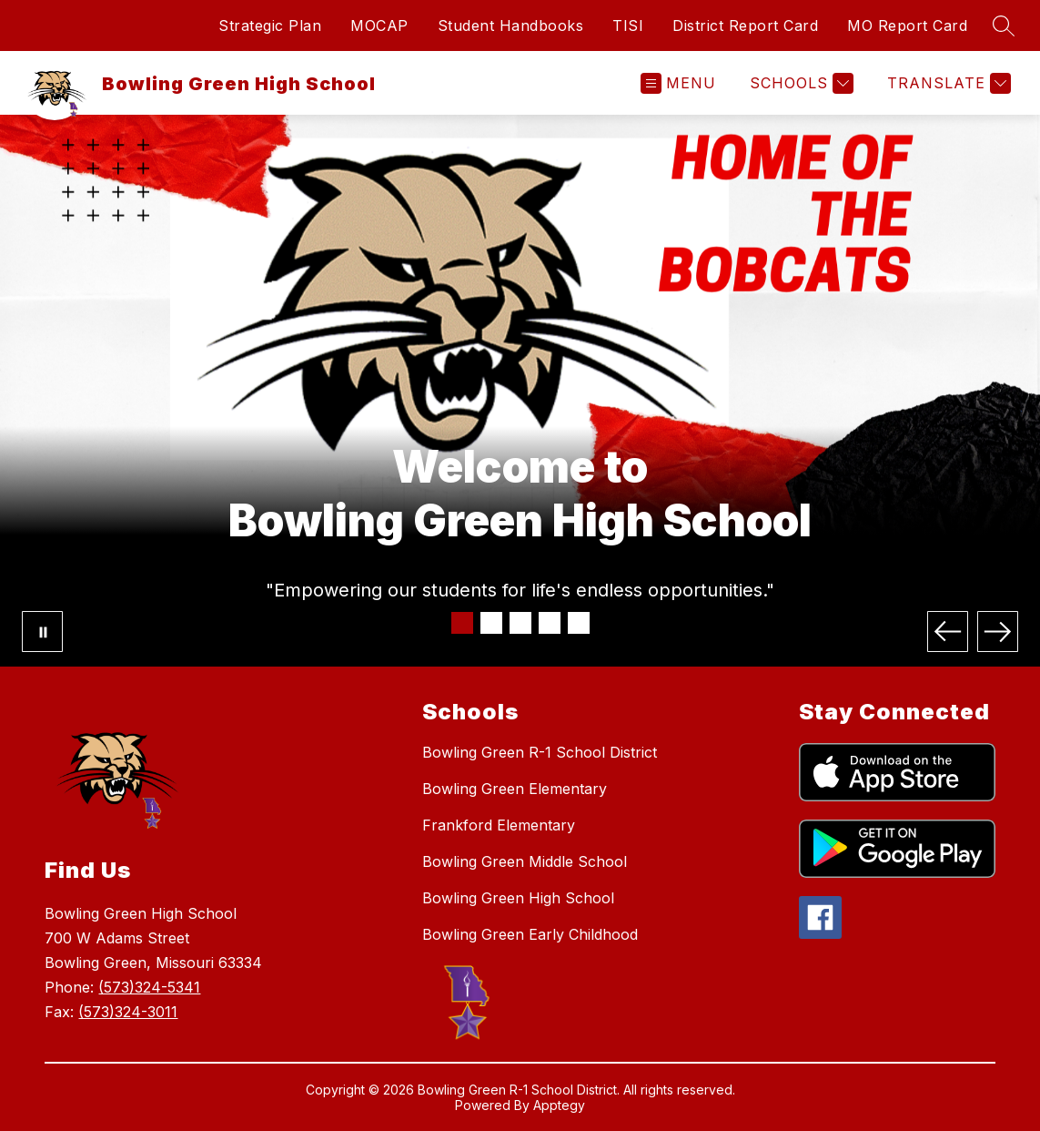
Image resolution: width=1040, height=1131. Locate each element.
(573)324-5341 (149, 987)
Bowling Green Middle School (524, 861)
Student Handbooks (511, 25)
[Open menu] (678, 83)
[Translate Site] (947, 83)
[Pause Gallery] (42, 631)
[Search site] (1004, 25)
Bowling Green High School (518, 898)
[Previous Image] (947, 631)
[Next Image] (997, 631)
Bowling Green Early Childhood (530, 934)
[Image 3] (520, 623)
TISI (627, 25)
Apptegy (559, 1105)
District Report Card (745, 25)
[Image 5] (579, 623)
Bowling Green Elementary (514, 788)
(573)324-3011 (127, 1012)
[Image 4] (549, 623)
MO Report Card (907, 25)
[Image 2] (491, 623)
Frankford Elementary (498, 825)
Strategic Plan (269, 25)
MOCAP (379, 25)
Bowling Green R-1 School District (539, 752)
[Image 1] (462, 623)
